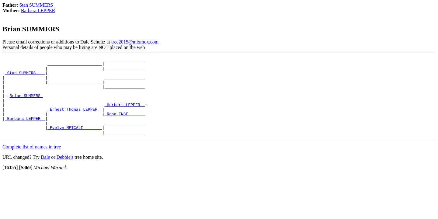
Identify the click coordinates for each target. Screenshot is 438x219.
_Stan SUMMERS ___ (25, 76)
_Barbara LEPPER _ (25, 131)
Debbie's (65, 172)
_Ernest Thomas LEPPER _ (74, 120)
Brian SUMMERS (26, 103)
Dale (45, 172)
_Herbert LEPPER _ (124, 114)
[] (10, 183)
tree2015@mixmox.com (135, 41)
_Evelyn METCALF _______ (74, 142)
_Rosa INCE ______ (124, 125)
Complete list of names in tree (31, 162)
